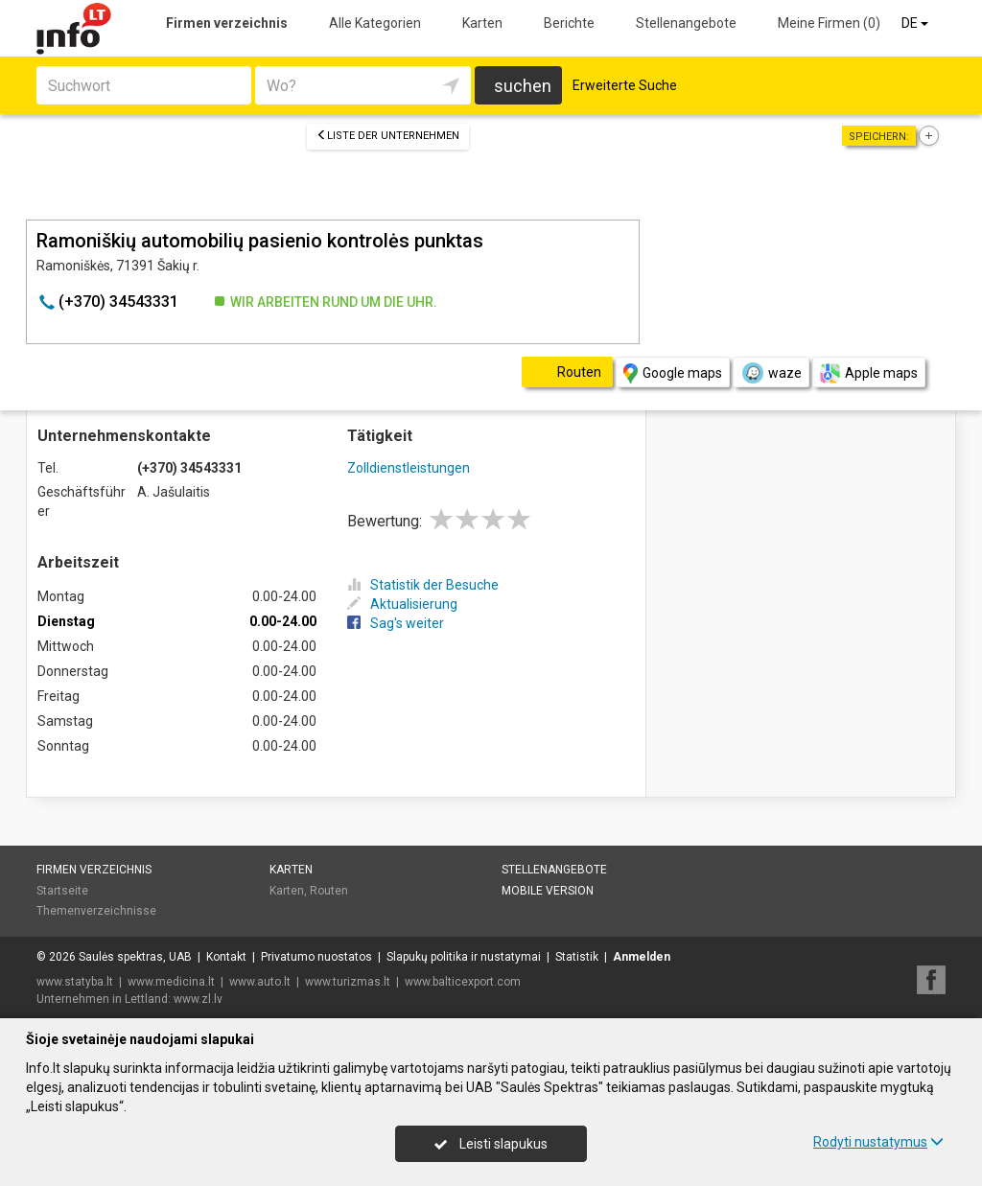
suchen (522, 86)
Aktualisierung (402, 604)
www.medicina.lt (171, 981)
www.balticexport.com (463, 981)
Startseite (62, 890)
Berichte (569, 23)
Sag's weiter (395, 623)
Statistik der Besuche (423, 585)
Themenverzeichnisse (96, 911)
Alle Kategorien (375, 23)
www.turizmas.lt (347, 981)
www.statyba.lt (74, 981)
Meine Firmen (829, 23)
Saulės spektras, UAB (135, 957)
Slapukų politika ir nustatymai (463, 957)
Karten (482, 23)
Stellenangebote (686, 23)
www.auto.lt (260, 981)
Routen (329, 890)
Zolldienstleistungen (408, 468)
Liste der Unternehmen (387, 135)
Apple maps (869, 373)
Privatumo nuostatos (316, 957)
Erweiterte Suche (625, 85)
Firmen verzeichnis (227, 23)
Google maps (672, 373)
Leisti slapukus (491, 1143)
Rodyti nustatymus (878, 1142)
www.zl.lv (198, 999)
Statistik (576, 957)
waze (771, 372)
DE (916, 23)
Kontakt (226, 957)
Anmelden (641, 957)
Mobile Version (548, 890)
